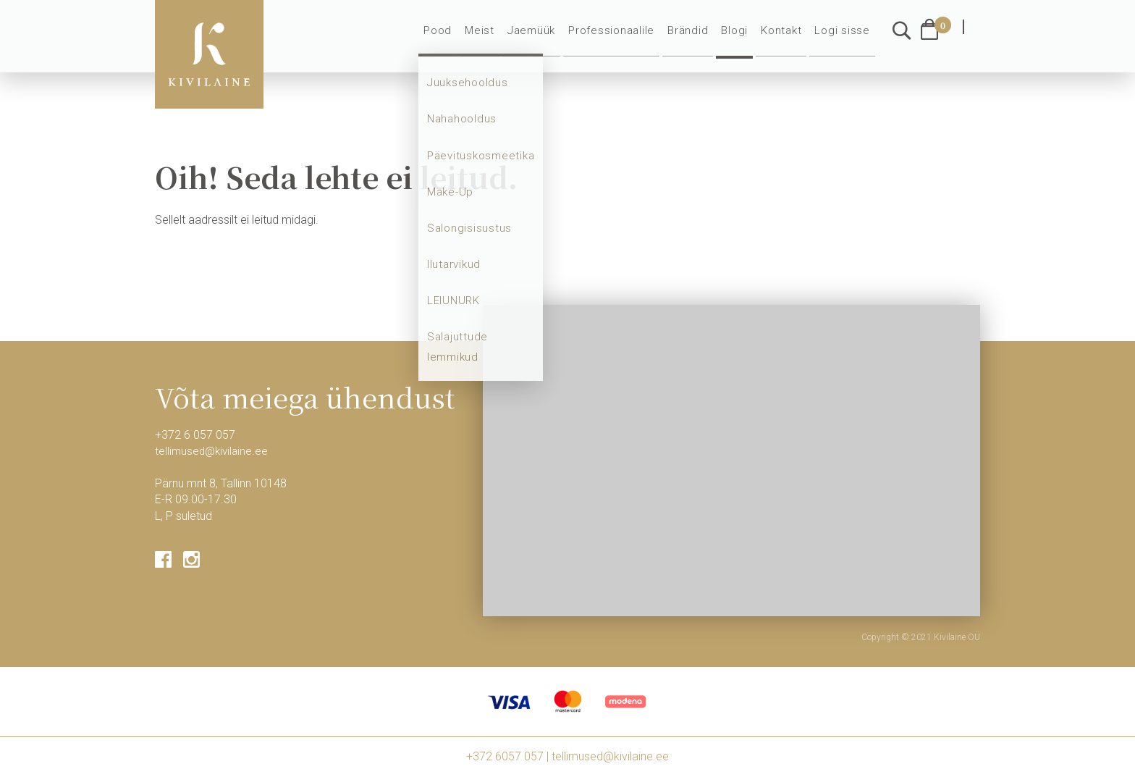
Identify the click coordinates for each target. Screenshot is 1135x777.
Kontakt (786, 37)
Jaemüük (545, 37)
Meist (495, 37)
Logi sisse (844, 37)
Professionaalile (621, 37)
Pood (454, 37)
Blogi (741, 37)
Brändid (695, 37)
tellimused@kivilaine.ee (213, 451)
